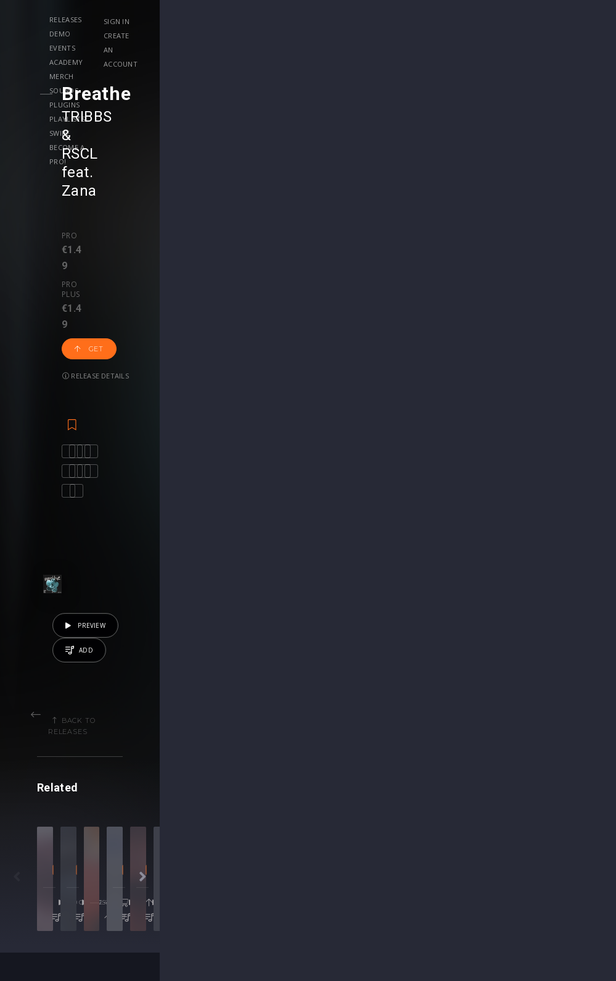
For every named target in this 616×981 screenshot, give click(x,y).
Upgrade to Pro (254, 852)
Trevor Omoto (101, 656)
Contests (142, 813)
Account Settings (257, 800)
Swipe (181, 33)
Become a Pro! (237, 33)
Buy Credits (246, 813)
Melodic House (514, 673)
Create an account (529, 35)
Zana (245, 116)
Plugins (408, 19)
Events (219, 19)
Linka (347, 656)
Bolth (473, 656)
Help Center (542, 813)
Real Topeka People (530, 656)
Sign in (506, 21)
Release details (261, 173)
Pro (92, 162)
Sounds (360, 19)
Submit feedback (552, 864)
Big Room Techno (239, 673)
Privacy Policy (545, 852)
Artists (38, 852)
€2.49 (271, 705)
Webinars (339, 813)
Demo (177, 19)
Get (196, 173)
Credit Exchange (452, 839)
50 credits (125, 705)
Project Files (346, 826)
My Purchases (251, 826)
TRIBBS (109, 116)
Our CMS (535, 800)
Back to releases (312, 434)
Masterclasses (350, 800)
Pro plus (140, 162)
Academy (267, 19)
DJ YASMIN (212, 656)
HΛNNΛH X (266, 656)
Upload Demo (54, 826)
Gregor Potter (391, 656)
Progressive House (102, 673)
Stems (333, 839)
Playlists (134, 33)
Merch (315, 19)
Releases (133, 19)
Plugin (332, 852)
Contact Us (540, 877)
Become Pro (149, 852)
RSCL (170, 116)
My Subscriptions (257, 839)
